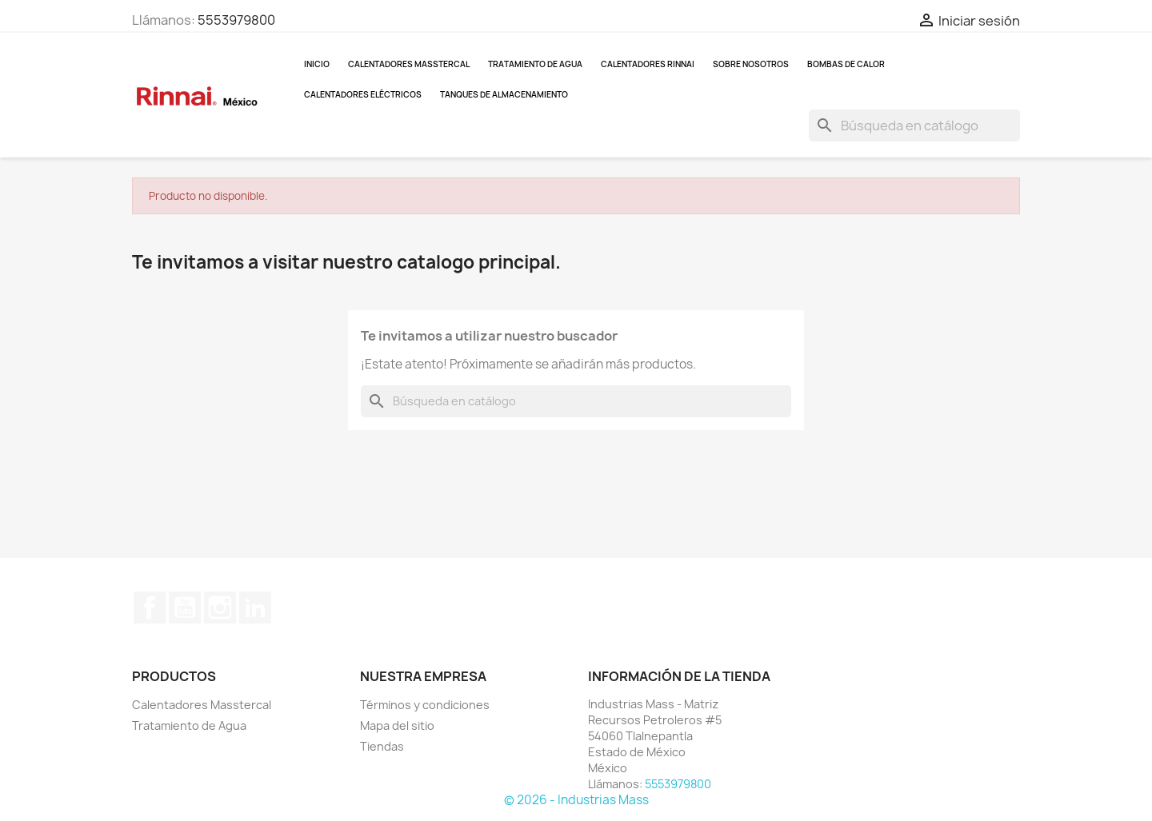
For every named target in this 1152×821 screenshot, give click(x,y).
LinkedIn (255, 608)
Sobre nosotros (751, 64)
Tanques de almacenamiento (504, 94)
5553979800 (236, 20)
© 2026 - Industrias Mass (576, 799)
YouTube (185, 608)
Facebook (150, 608)
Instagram (220, 608)
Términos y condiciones (425, 704)
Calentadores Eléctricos (363, 94)
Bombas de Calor (846, 64)
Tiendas (382, 746)
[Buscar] (914, 125)
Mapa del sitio (397, 725)
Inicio (317, 64)
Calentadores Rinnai (647, 64)
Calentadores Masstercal (409, 64)
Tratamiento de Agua (535, 64)
